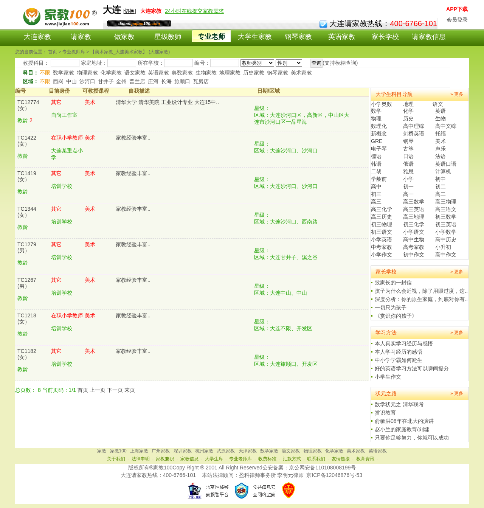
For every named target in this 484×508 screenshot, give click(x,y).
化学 (408, 111)
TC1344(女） (26, 212)
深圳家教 (183, 451)
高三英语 (413, 209)
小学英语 (381, 239)
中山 (71, 81)
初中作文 (413, 255)
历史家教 (253, 73)
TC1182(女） (26, 354)
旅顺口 (182, 81)
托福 (440, 133)
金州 (121, 81)
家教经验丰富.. (133, 138)
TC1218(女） (26, 318)
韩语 (376, 164)
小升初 (443, 247)
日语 (408, 156)
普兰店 (137, 81)
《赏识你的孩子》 (396, 316)
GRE (376, 141)
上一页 (97, 390)
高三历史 (381, 217)
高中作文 (445, 255)
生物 (440, 118)
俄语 (408, 164)
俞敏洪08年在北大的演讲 (404, 421)
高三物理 (445, 202)
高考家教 (413, 247)
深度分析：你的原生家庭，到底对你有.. (421, 299)
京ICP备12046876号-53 (334, 475)
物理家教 (87, 73)
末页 (129, 390)
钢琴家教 (298, 36)
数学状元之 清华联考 (399, 404)
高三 (376, 202)
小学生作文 (388, 377)
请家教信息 (429, 36)
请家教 (81, 36)
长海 (166, 81)
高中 (376, 186)
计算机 (443, 171)
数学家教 (63, 73)
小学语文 (413, 232)
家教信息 (189, 458)
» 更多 (456, 94)
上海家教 (139, 451)
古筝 (408, 149)
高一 (408, 194)
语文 (438, 104)
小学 (408, 179)
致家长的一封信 (393, 283)
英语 (440, 111)
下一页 (115, 390)
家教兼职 (165, 458)
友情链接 (341, 458)
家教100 (118, 451)
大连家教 (37, 36)
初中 (440, 179)
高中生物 (413, 239)
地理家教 (229, 73)
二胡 (376, 171)
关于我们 (116, 458)
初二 (440, 186)
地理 (408, 104)
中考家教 (381, 247)
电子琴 (379, 149)
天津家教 (248, 451)
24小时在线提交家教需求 (194, 11)
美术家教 (301, 73)
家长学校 (385, 36)
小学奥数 (381, 104)
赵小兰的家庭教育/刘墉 (402, 429)
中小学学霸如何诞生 (398, 360)
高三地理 (413, 217)
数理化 (379, 126)
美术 (440, 141)
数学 (376, 111)
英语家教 (341, 36)
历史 (408, 118)
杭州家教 (204, 451)
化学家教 (111, 73)
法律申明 (141, 458)
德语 (376, 156)
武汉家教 (226, 451)
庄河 (153, 81)
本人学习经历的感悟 (398, 352)
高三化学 (381, 209)
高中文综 (445, 126)
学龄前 (379, 179)
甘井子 (106, 81)
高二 (440, 194)
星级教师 (168, 36)
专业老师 (211, 36)
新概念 (379, 133)
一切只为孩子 (390, 307)
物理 (376, 118)
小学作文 (381, 255)
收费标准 (267, 458)
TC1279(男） (26, 247)
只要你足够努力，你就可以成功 (412, 438)
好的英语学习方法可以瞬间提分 (412, 368)
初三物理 (381, 224)
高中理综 (413, 126)
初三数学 (445, 217)
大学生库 (214, 458)
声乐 (440, 149)
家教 (101, 451)
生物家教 (206, 73)
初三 (376, 194)
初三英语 (445, 224)
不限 (45, 73)
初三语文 (381, 232)
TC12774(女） (28, 105)
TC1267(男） (26, 283)
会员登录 (457, 20)
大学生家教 (255, 36)
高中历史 (445, 239)
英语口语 (445, 164)
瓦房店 (201, 81)
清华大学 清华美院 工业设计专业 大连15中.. (167, 102)
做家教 (124, 36)
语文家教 (135, 73)
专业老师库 (240, 458)
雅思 (408, 171)
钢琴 (408, 141)
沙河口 (87, 81)
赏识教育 (385, 413)
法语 (440, 156)
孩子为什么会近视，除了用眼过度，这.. (421, 291)
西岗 (58, 81)
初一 (408, 186)
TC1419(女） (26, 176)
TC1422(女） (26, 141)
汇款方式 (292, 458)
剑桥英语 (413, 133)
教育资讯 (365, 458)
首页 (83, 390)
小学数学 (445, 232)
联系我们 (316, 458)
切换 (129, 11)
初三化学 (413, 224)
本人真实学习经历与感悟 (404, 343)
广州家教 (161, 451)
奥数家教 (182, 73)
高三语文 (445, 209)
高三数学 (413, 202)
